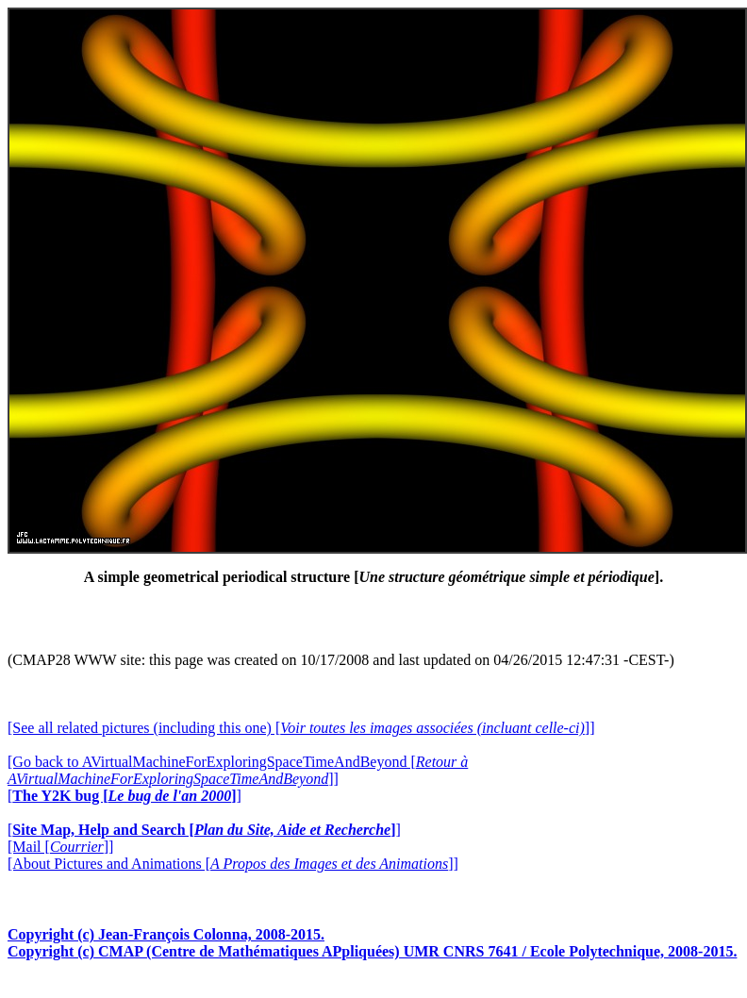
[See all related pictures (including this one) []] (301, 728)
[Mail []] (60, 847)
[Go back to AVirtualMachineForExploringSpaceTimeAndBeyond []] (238, 770)
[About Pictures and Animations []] (233, 864)
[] (124, 796)
